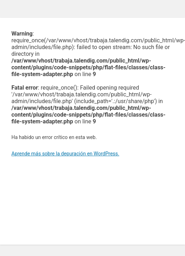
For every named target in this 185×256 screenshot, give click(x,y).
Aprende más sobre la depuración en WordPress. (65, 153)
